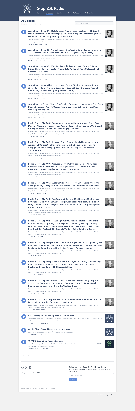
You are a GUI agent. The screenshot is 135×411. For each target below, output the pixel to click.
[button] (23, 32)
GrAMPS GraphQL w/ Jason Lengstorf (46, 341)
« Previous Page (26, 356)
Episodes (49, 13)
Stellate (60, 13)
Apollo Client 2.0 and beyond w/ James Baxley (50, 329)
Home (39, 13)
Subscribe (89, 13)
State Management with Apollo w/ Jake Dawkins (51, 315)
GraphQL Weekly (74, 13)
